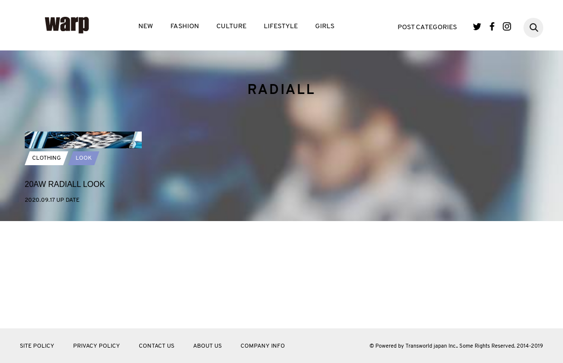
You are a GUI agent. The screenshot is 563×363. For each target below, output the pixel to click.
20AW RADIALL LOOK (65, 253)
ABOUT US (207, 346)
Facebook (492, 26)
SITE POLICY (37, 346)
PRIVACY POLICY (96, 346)
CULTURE (231, 26)
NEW (145, 26)
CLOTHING (46, 227)
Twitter (477, 26)
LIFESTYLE (281, 26)
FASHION (184, 26)
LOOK (84, 227)
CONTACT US (156, 346)
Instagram (507, 26)
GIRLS (324, 26)
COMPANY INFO (263, 346)
